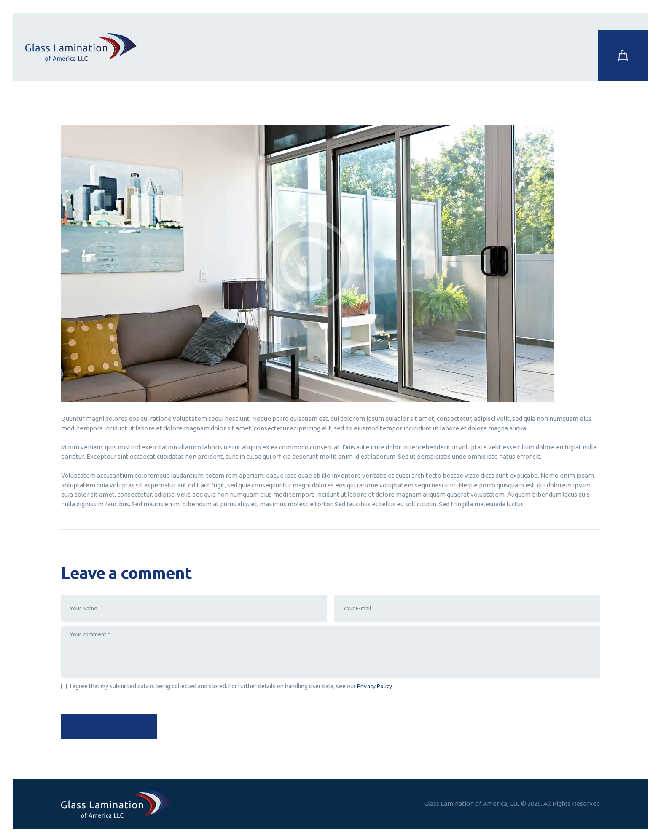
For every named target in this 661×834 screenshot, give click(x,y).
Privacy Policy (374, 687)
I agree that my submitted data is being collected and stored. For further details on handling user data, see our (231, 687)
